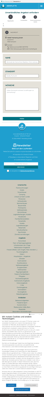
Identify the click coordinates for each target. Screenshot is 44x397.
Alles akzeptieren (22, 389)
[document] (22, 349)
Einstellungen (31, 385)
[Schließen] (41, 314)
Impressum (12, 395)
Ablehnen (11, 385)
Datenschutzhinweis (21, 395)
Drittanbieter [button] (31, 395)
